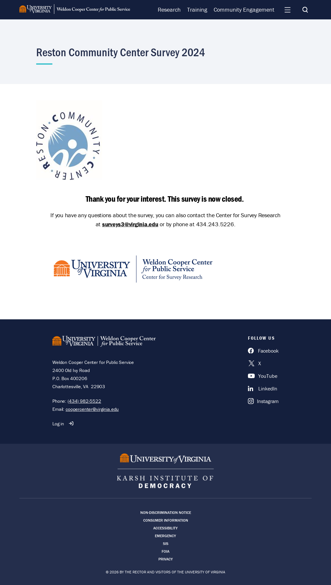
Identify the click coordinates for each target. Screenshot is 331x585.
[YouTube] (263, 376)
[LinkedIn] (263, 388)
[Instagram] (263, 401)
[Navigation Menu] (287, 9)
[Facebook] (263, 351)
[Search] (305, 9)
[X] (263, 363)
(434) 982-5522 (84, 401)
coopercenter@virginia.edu (92, 409)
